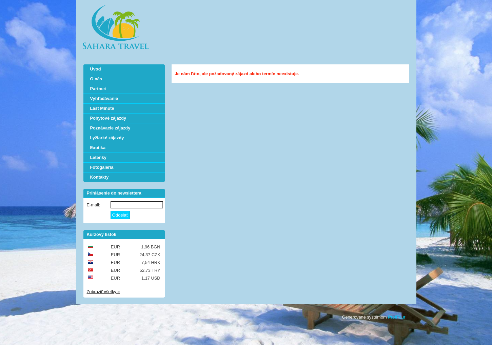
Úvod (95, 69)
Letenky (98, 157)
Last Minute (102, 108)
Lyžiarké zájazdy (107, 137)
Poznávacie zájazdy (110, 127)
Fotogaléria (102, 167)
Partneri (98, 88)
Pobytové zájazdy (108, 118)
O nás (96, 78)
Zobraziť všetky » (103, 291)
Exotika (98, 147)
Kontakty (99, 177)
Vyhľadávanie (104, 98)
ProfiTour (396, 317)
